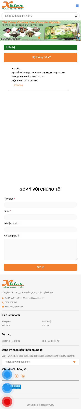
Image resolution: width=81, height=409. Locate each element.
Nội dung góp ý (12, 235)
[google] (23, 376)
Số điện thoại (11, 223)
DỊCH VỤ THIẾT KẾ (50, 341)
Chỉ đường (18, 85)
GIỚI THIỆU (47, 322)
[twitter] (16, 376)
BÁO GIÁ (6, 325)
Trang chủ (6, 322)
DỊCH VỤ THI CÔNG (11, 341)
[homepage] (13, 5)
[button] (77, 6)
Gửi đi (40, 267)
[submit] (74, 362)
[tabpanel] (40, 137)
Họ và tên (9, 198)
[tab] (38, 78)
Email (7, 211)
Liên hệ (45, 325)
